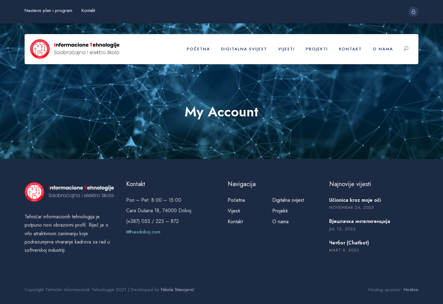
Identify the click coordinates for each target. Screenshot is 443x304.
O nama (383, 49)
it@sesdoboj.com (143, 231)
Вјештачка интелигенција (359, 221)
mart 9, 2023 (344, 250)
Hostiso (411, 289)
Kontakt (88, 10)
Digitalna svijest (244, 49)
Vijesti (286, 49)
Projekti (317, 49)
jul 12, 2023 (342, 229)
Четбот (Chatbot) (349, 242)
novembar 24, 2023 (351, 207)
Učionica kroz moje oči (355, 200)
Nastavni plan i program (48, 10)
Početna (198, 49)
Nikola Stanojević (177, 289)
